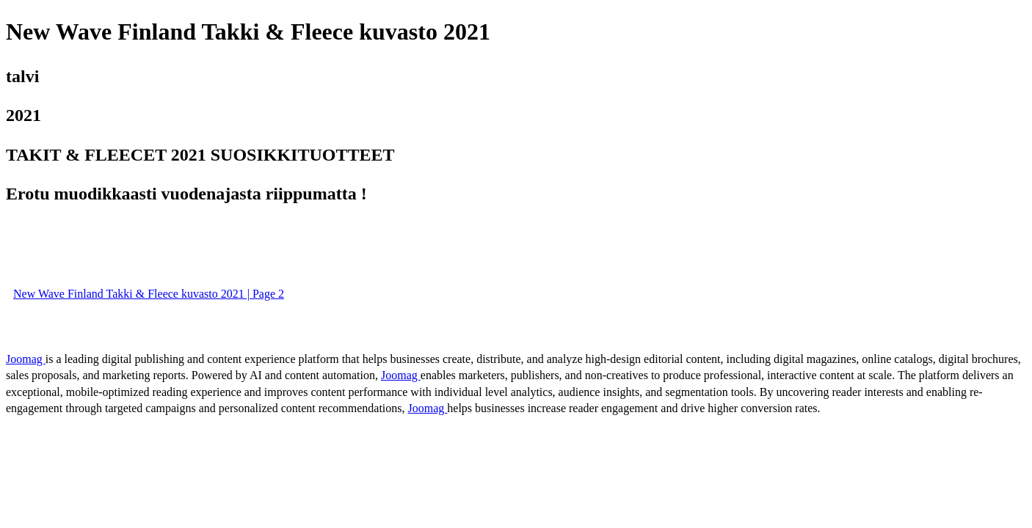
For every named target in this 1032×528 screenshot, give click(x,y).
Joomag (26, 359)
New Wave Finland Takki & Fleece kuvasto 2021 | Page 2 (148, 293)
